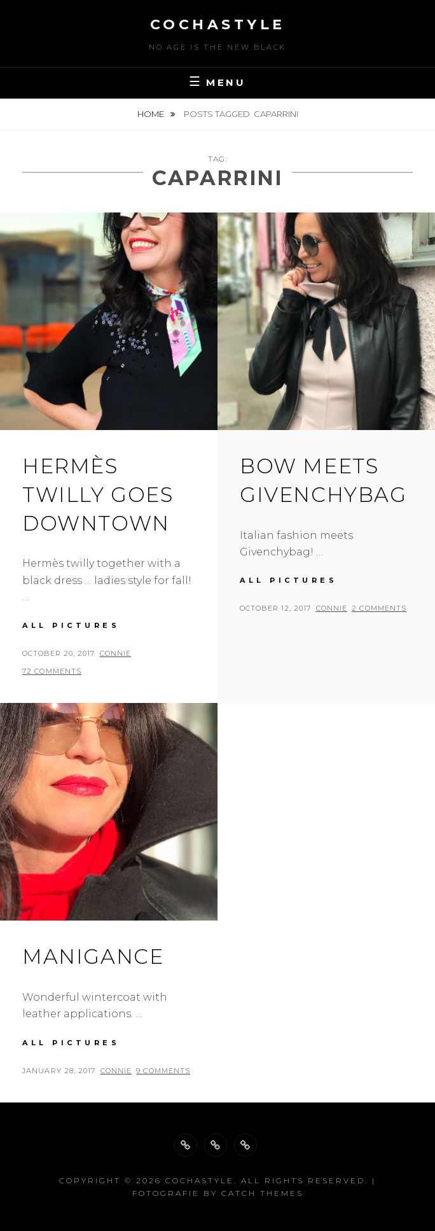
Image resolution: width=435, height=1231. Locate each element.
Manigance (92, 956)
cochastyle (218, 24)
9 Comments (163, 1070)
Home (151, 114)
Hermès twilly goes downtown (98, 495)
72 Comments (51, 671)
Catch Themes (262, 1193)
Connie (116, 653)
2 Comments (379, 608)
